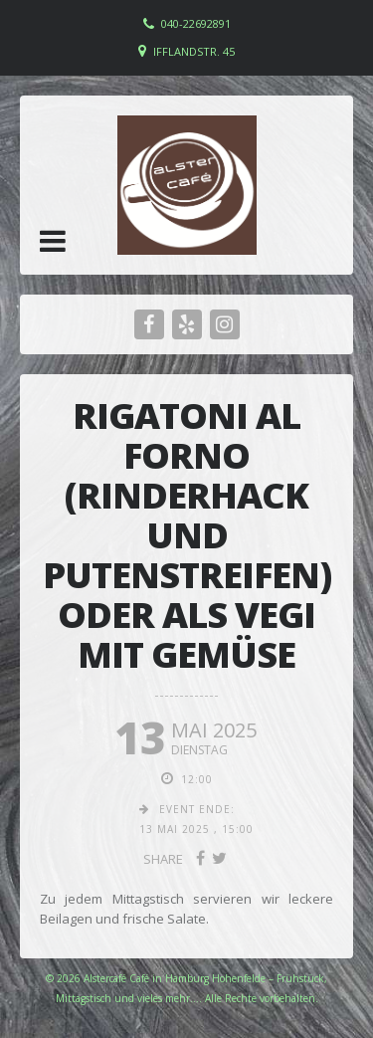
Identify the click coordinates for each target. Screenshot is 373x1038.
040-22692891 (196, 23)
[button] (53, 241)
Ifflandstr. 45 (194, 51)
